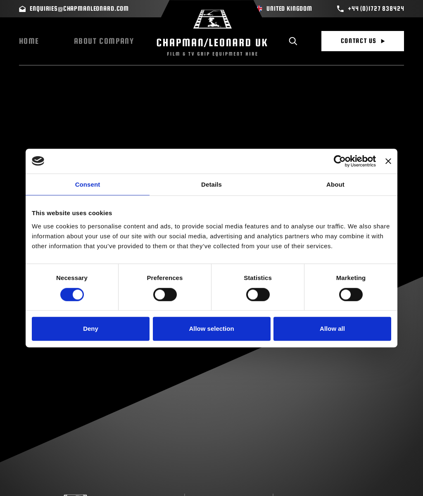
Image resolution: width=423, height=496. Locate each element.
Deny (90, 328)
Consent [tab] (87, 184)
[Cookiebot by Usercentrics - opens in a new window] (340, 161)
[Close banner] (388, 161)
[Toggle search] (293, 41)
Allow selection (211, 328)
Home (29, 41)
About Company (104, 41)
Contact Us (363, 40)
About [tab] (335, 184)
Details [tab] (211, 184)
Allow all (332, 328)
